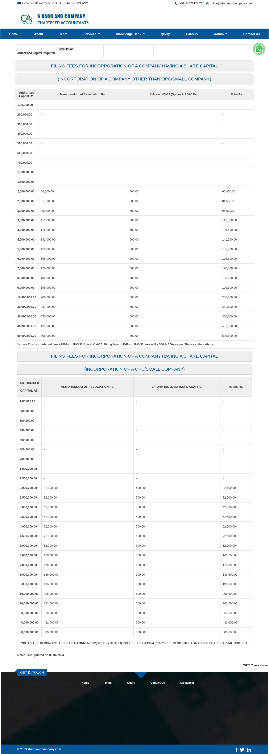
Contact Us (251, 34)
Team (63, 34)
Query (165, 34)
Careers (192, 34)
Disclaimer (187, 682)
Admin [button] (219, 34)
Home (13, 34)
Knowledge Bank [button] (129, 34)
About (38, 34)
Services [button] (90, 34)
